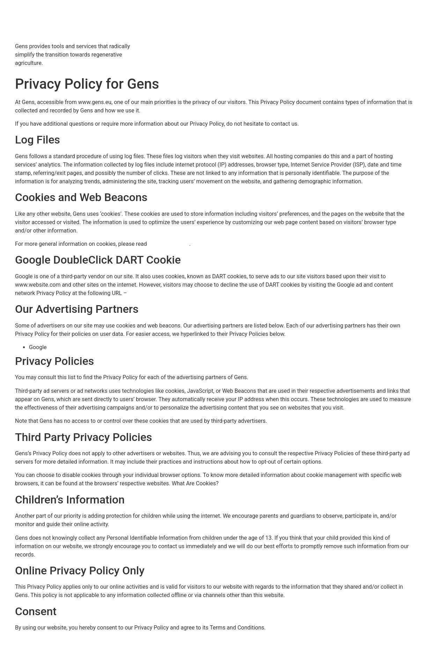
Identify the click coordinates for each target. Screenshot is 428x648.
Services (273, 36)
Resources (308, 36)
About (370, 36)
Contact (398, 36)
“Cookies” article (168, 244)
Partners (342, 36)
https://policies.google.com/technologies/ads (185, 293)
